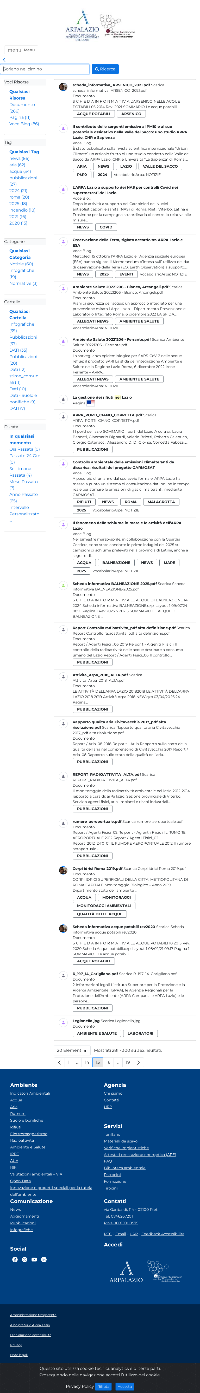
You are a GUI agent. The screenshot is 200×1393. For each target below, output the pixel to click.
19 (129, 1063)
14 (89, 1063)
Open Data (20, 1181)
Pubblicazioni (23, 1223)
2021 (17, 216)
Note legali (19, 1355)
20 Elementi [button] (74, 1051)
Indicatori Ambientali (30, 1093)
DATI (18, 350)
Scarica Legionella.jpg (121, 1021)
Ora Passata (24, 449)
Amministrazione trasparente (33, 1315)
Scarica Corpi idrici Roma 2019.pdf (154, 868)
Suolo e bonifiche (26, 1120)
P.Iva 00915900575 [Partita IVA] (121, 1223)
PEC (108, 1234)
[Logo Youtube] (34, 1259)
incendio (22, 210)
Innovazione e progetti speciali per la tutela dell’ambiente (51, 1191)
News (15, 1209)
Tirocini (111, 1188)
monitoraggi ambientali (104, 905)
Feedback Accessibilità (162, 1234)
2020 (18, 223)
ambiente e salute (139, 321)
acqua (20, 171)
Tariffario (112, 1134)
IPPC (14, 1154)
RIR (13, 1167)
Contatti (111, 1100)
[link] (4, 60)
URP (108, 1107)
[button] (21, 49)
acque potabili (93, 113)
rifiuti (84, 502)
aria (17, 164)
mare (169, 562)
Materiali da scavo (121, 1141)
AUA (14, 1160)
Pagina (19, 117)
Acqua (16, 1100)
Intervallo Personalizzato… (24, 514)
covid (106, 227)
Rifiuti (15, 1127)
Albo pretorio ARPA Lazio (30, 1325)
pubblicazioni (92, 449)
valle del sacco (160, 166)
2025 (18, 203)
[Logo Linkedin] (44, 1259)
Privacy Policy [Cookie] (80, 1386)
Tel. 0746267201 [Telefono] (118, 1216)
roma (19, 197)
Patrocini (112, 1174)
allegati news (93, 321)
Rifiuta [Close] (104, 1386)
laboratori (140, 1033)
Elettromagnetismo (28, 1134)
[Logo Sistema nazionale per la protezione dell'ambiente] (117, 25)
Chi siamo (113, 1093)
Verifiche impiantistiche (126, 1148)
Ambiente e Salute (28, 1147)
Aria (13, 1107)
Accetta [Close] (126, 1386)
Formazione (115, 1181)
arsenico (131, 113)
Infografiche (21, 1229)
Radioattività (22, 1140)
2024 (18, 190)
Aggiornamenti (24, 1216)
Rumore (18, 1113)
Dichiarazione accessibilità (30, 1335)
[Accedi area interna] (113, 1245)
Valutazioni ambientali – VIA (36, 1174)
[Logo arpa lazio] (82, 25)
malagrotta (161, 502)
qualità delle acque (99, 914)
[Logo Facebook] (15, 1259)
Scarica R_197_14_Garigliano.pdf (148, 973)
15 (99, 1063)
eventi (126, 274)
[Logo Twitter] (24, 1259)
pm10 (82, 174)
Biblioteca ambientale (125, 1168)
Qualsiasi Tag (24, 151)
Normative (23, 283)
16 (110, 1063)
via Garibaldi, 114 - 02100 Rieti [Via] (131, 1209)
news (19, 158)
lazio (126, 166)
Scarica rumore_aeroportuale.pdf (152, 821)
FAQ (108, 1161)
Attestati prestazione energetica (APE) (140, 1154)
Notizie (21, 263)
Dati (17, 369)
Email (120, 1234)
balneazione (116, 562)
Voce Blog (24, 123)
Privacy (16, 1345)
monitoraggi (116, 897)
